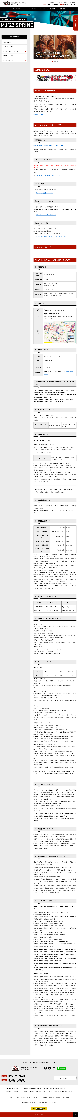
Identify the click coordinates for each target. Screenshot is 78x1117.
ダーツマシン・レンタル (20, 9)
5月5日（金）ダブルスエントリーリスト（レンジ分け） (51, 237)
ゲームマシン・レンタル (38, 9)
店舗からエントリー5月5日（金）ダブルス (48, 175)
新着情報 (51, 1097)
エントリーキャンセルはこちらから (46, 215)
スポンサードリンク (8, 55)
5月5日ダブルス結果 (8, 47)
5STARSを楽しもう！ (8, 42)
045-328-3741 (52, 4)
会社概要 (62, 9)
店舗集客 (52, 9)
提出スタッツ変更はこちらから (44, 193)
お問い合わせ (65, 1097)
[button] (52, 61)
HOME (10, 1097)
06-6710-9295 (69, 4)
